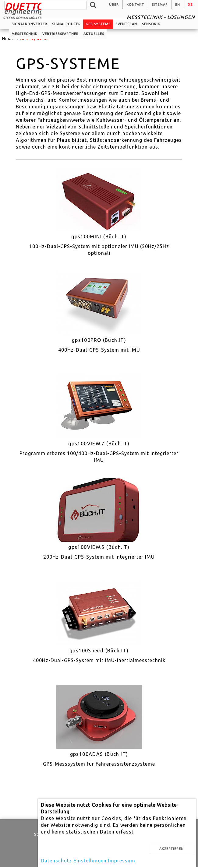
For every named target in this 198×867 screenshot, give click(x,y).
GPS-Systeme (98, 24)
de (190, 4)
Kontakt (135, 4)
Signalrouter (66, 24)
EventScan (126, 24)
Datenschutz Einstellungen (74, 860)
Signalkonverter (29, 24)
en (177, 4)
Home (8, 38)
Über (114, 4)
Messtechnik (24, 34)
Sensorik (151, 24)
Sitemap (160, 4)
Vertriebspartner (60, 34)
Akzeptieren (171, 849)
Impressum (121, 860)
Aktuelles (93, 34)
